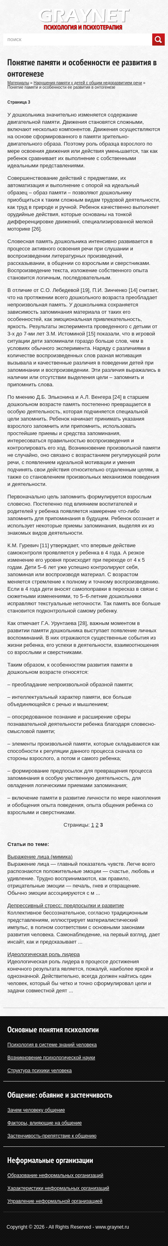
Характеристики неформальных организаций (58, 1188)
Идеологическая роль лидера (43, 954)
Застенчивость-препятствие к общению (51, 1136)
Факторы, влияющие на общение (44, 1123)
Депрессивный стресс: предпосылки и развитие (65, 905)
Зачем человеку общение (36, 1110)
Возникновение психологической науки (51, 1058)
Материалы (18, 83)
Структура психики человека (39, 1070)
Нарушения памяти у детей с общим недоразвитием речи (88, 83)
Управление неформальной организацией (54, 1201)
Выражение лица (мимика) (39, 857)
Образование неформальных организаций (55, 1175)
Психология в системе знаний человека (52, 1045)
